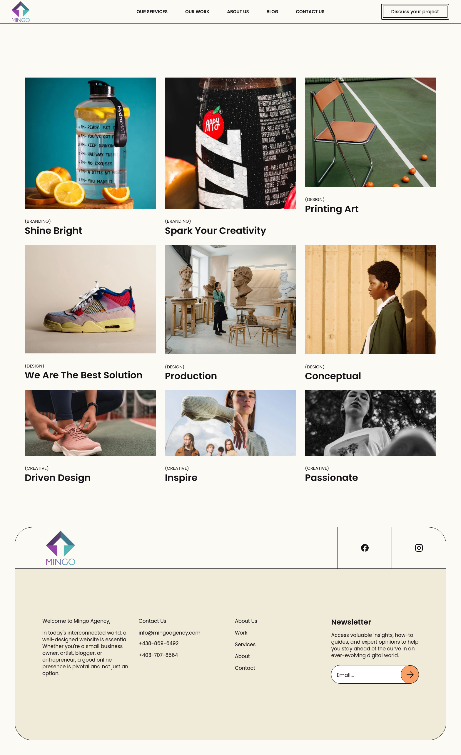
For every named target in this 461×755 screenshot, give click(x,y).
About (242, 656)
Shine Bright (53, 230)
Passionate (331, 477)
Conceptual (333, 375)
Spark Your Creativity (215, 230)
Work (241, 633)
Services (245, 644)
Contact (245, 668)
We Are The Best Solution (84, 375)
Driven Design (58, 477)
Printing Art (331, 208)
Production (191, 375)
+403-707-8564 (158, 655)
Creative (37, 468)
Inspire (181, 477)
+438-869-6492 (159, 643)
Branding (38, 221)
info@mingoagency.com (170, 632)
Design (315, 199)
